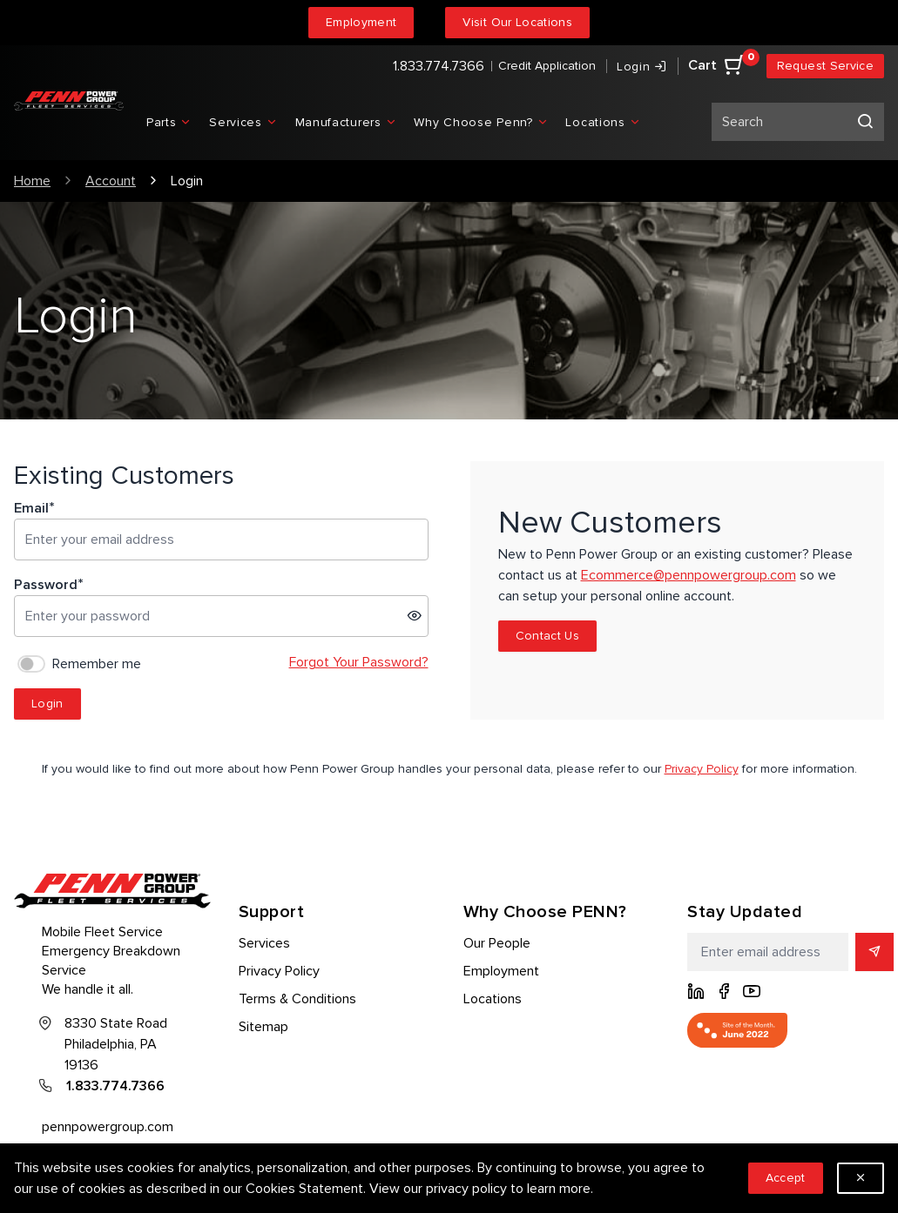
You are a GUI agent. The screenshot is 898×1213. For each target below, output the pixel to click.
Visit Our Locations (517, 22)
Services (264, 943)
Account (110, 181)
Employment (361, 22)
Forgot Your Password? (359, 662)
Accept (786, 1177)
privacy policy (466, 1188)
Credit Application (547, 65)
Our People (496, 943)
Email (31, 508)
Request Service (825, 65)
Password (46, 585)
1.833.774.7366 (438, 66)
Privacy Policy (702, 768)
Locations (492, 999)
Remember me (96, 664)
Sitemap (263, 1026)
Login (47, 703)
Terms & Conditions (297, 999)
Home (32, 181)
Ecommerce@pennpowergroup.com (688, 575)
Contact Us (548, 635)
